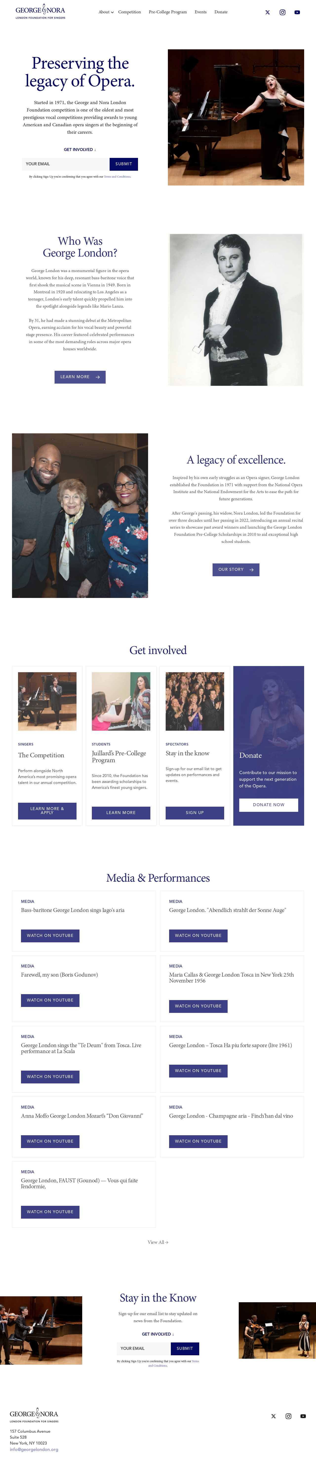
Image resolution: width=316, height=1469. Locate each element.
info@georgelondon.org (34, 1450)
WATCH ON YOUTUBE (50, 936)
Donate (221, 12)
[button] (104, 12)
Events (201, 12)
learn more (121, 813)
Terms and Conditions (117, 176)
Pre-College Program (168, 12)
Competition (129, 12)
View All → (158, 1242)
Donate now (268, 805)
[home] (40, 12)
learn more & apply (47, 811)
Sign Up (195, 813)
